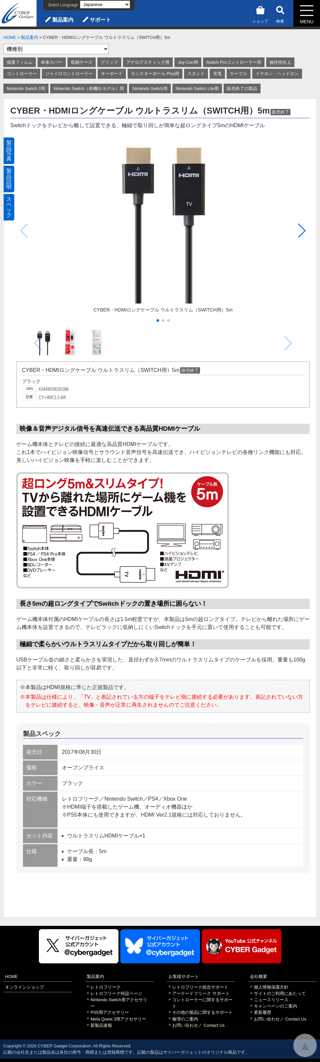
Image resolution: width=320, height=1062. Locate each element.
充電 (217, 73)
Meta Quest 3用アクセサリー (118, 1019)
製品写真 (9, 150)
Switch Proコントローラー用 (233, 62)
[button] (301, 230)
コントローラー (22, 73)
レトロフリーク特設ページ (116, 993)
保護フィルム (20, 62)
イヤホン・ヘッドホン (277, 73)
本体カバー (51, 62)
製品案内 (62, 20)
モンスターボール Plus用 (155, 73)
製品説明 (9, 179)
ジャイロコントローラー (69, 73)
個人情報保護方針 (271, 987)
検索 (280, 13)
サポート (100, 20)
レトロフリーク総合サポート (200, 987)
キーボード (112, 73)
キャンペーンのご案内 (275, 1006)
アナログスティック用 (147, 62)
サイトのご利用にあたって (280, 993)
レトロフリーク (105, 987)
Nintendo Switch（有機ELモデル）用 (88, 88)
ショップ (260, 13)
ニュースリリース (271, 999)
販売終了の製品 (242, 88)
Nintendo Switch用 (149, 88)
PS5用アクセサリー (109, 1012)
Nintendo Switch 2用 (26, 88)
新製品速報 (101, 1025)
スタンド (196, 73)
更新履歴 (262, 1012)
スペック (9, 207)
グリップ (109, 62)
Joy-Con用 (188, 62)
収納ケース (81, 62)
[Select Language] (105, 4)
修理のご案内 (185, 1019)
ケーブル (238, 73)
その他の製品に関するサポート (202, 1012)
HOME (9, 37)
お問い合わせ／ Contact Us (198, 1025)
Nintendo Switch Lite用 (197, 88)
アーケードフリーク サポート (201, 993)
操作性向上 (280, 62)
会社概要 (258, 976)
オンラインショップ (24, 987)
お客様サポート (183, 976)
